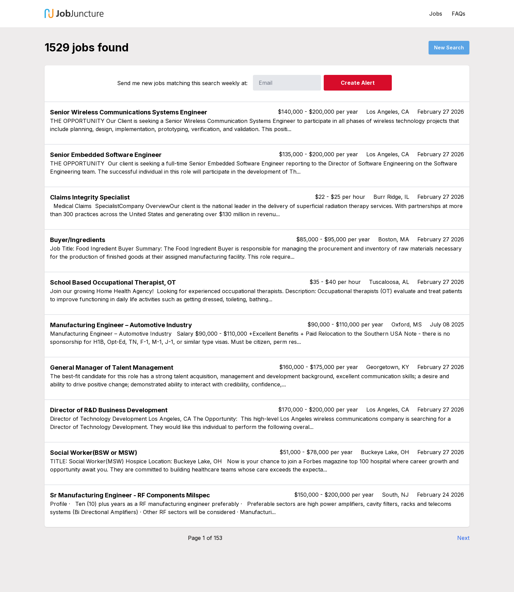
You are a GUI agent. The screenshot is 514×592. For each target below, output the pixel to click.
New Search (449, 47)
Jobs (435, 13)
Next (463, 537)
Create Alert (358, 82)
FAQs (458, 13)
